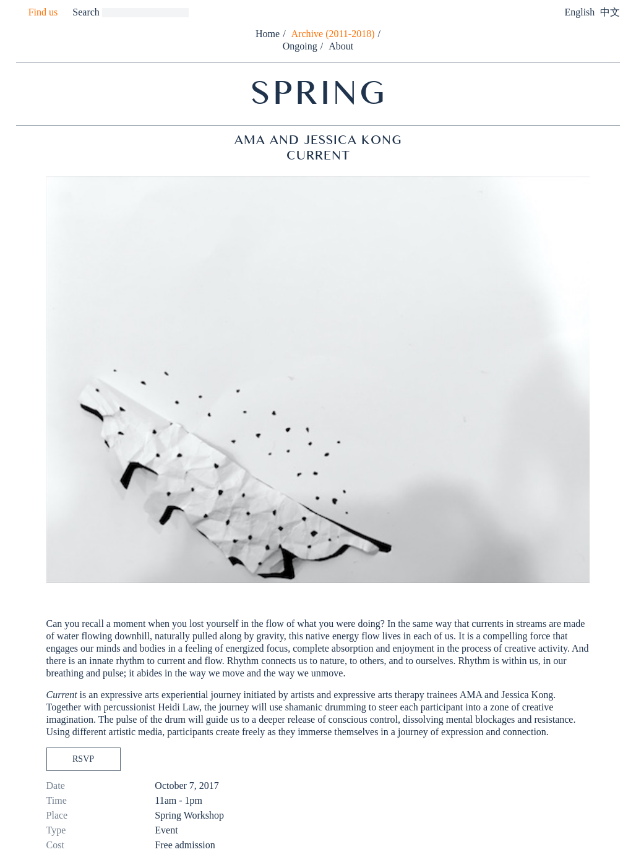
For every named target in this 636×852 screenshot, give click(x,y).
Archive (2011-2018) (333, 33)
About (341, 46)
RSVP (83, 759)
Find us (43, 12)
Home (268, 33)
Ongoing (300, 46)
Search (86, 12)
